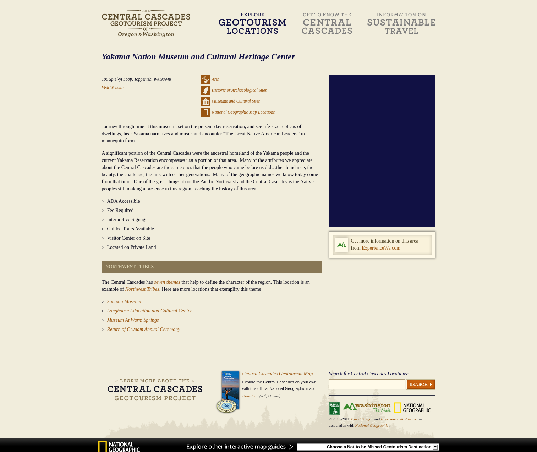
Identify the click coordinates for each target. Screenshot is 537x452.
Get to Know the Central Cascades (327, 23)
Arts (215, 79)
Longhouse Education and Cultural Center (149, 311)
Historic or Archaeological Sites (239, 90)
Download (250, 396)
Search (420, 384)
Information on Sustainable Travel (401, 23)
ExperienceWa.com (381, 248)
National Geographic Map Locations (243, 112)
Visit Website (113, 87)
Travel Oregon (362, 419)
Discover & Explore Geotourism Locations (252, 23)
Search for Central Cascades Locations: (369, 373)
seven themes (167, 282)
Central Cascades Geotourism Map (277, 373)
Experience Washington (400, 419)
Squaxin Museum (124, 301)
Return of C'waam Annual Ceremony (143, 329)
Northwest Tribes (142, 289)
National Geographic (372, 425)
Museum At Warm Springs (133, 320)
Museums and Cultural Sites (236, 101)
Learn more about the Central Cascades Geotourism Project (155, 389)
